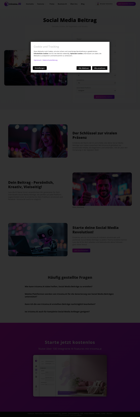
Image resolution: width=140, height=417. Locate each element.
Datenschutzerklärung (50, 60)
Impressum (37, 60)
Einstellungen (40, 68)
